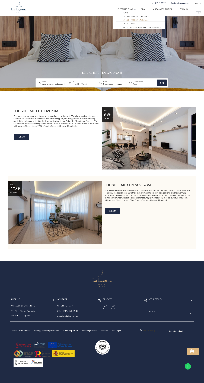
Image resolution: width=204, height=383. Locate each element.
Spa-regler (116, 330)
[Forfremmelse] (139, 84)
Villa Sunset (130, 23)
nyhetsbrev (155, 299)
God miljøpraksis (89, 330)
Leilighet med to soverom (36, 111)
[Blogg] (191, 312)
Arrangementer (162, 9)
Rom (125, 12)
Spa (143, 9)
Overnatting (125, 9)
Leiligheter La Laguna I (136, 16)
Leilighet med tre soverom (128, 185)
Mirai (180, 331)
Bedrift (104, 330)
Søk (162, 83)
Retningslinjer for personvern (46, 330)
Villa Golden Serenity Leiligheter (142, 27)
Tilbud (184, 9)
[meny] (198, 9)
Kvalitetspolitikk (70, 330)
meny (199, 13)
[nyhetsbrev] (191, 300)
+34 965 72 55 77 (158, 3)
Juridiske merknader (21, 330)
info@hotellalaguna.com (179, 3)
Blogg (152, 311)
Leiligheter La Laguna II (136, 20)
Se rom (21, 137)
